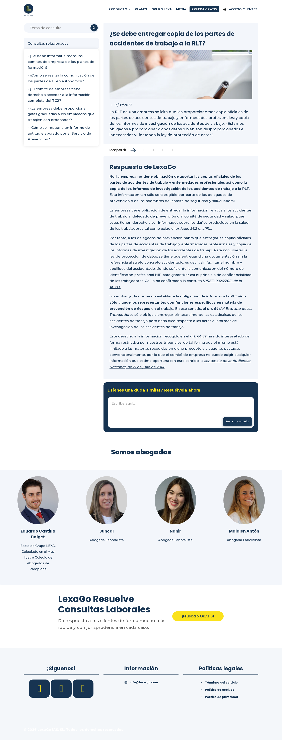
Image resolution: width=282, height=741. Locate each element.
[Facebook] (40, 690)
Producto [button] (118, 10)
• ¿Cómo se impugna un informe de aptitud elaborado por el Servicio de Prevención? (59, 133)
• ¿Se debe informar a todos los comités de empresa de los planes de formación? (61, 61)
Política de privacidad (221, 698)
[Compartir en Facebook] (144, 150)
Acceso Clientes (239, 10)
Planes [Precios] (141, 10)
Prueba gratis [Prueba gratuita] (204, 10)
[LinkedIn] (62, 690)
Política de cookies (219, 691)
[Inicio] (28, 10)
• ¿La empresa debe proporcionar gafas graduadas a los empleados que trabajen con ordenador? (61, 114)
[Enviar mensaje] (235, 422)
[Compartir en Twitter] (153, 150)
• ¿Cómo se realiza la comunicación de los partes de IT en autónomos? (61, 78)
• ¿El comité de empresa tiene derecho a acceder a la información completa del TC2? (59, 95)
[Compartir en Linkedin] (163, 150)
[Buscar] (61, 28)
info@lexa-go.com (144, 684)
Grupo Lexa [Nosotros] (161, 10)
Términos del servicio (221, 684)
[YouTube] (83, 690)
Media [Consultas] (181, 10)
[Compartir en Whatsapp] (172, 150)
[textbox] (181, 413)
